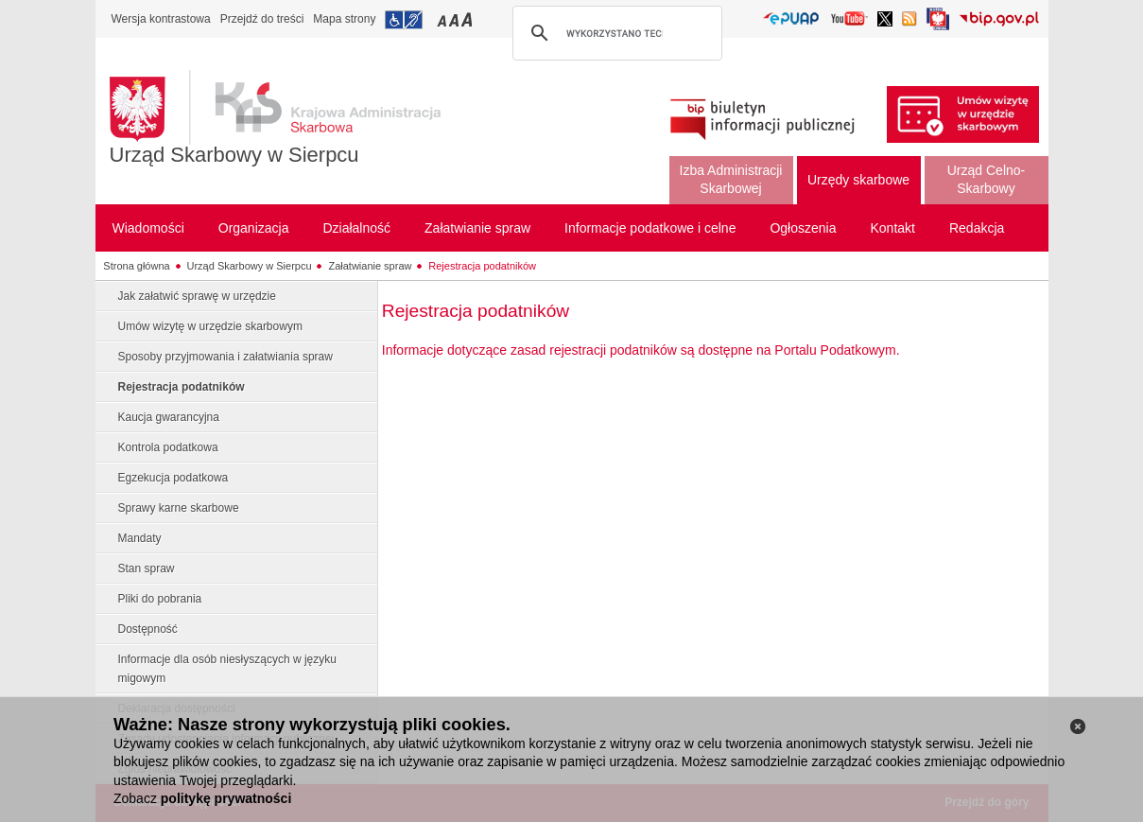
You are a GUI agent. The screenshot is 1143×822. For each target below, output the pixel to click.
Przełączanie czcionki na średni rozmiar (455, 19)
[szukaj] (614, 33)
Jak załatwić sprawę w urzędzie (197, 296)
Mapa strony (344, 19)
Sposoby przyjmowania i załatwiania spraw (225, 356)
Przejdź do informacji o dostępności (404, 19)
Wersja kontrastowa (161, 19)
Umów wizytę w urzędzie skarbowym (210, 326)
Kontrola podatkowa (168, 447)
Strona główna (136, 265)
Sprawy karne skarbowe (178, 508)
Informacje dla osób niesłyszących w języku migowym (227, 669)
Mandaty (140, 538)
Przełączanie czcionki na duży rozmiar (468, 19)
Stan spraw (146, 568)
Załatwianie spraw (369, 265)
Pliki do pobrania (160, 598)
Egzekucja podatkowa (173, 477)
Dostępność (148, 629)
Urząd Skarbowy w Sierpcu (234, 155)
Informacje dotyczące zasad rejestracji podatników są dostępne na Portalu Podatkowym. (641, 350)
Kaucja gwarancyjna (168, 417)
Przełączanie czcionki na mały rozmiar (443, 19)
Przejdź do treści (262, 19)
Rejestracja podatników (482, 265)
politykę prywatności (226, 798)
